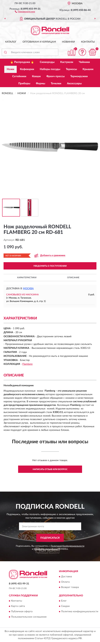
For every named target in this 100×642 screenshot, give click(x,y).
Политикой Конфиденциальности (67, 546)
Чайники (84, 62)
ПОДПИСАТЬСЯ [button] (50, 538)
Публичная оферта (22, 611)
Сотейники (19, 76)
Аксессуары (74, 83)
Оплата (65, 582)
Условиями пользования (46, 549)
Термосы (71, 69)
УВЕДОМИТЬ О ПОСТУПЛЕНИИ (50, 266)
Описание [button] (73, 277)
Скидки (65, 606)
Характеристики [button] (26, 277)
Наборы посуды (50, 69)
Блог (64, 601)
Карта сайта (18, 606)
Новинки (68, 42)
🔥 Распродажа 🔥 (22, 62)
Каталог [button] (11, 42)
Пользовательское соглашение (29, 617)
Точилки (56, 83)
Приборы (24, 83)
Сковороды (47, 62)
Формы (40, 83)
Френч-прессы (55, 76)
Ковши (36, 76)
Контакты (88, 42)
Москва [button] (28, 288)
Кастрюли (66, 62)
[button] (25, 11)
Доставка (66, 576)
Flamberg (27, 364)
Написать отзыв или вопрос (50, 469)
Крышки (88, 69)
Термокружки (79, 76)
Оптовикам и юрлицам (39, 42)
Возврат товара (70, 587)
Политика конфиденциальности (79, 611)
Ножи (10, 69)
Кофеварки (27, 69)
